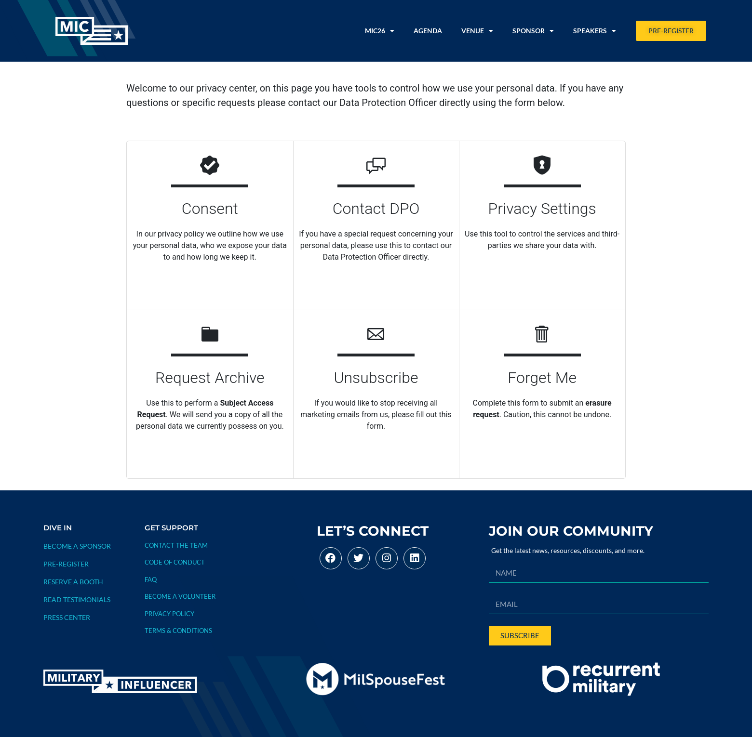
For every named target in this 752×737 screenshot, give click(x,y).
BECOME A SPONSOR (77, 546)
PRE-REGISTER (66, 564)
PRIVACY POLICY (169, 614)
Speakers (594, 31)
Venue (477, 31)
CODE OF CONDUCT (175, 562)
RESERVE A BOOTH (73, 582)
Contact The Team (176, 545)
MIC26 (379, 31)
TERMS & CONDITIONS (178, 630)
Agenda (428, 30)
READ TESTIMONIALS (76, 599)
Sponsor (533, 31)
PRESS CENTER (66, 617)
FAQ (151, 579)
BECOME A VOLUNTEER (180, 596)
